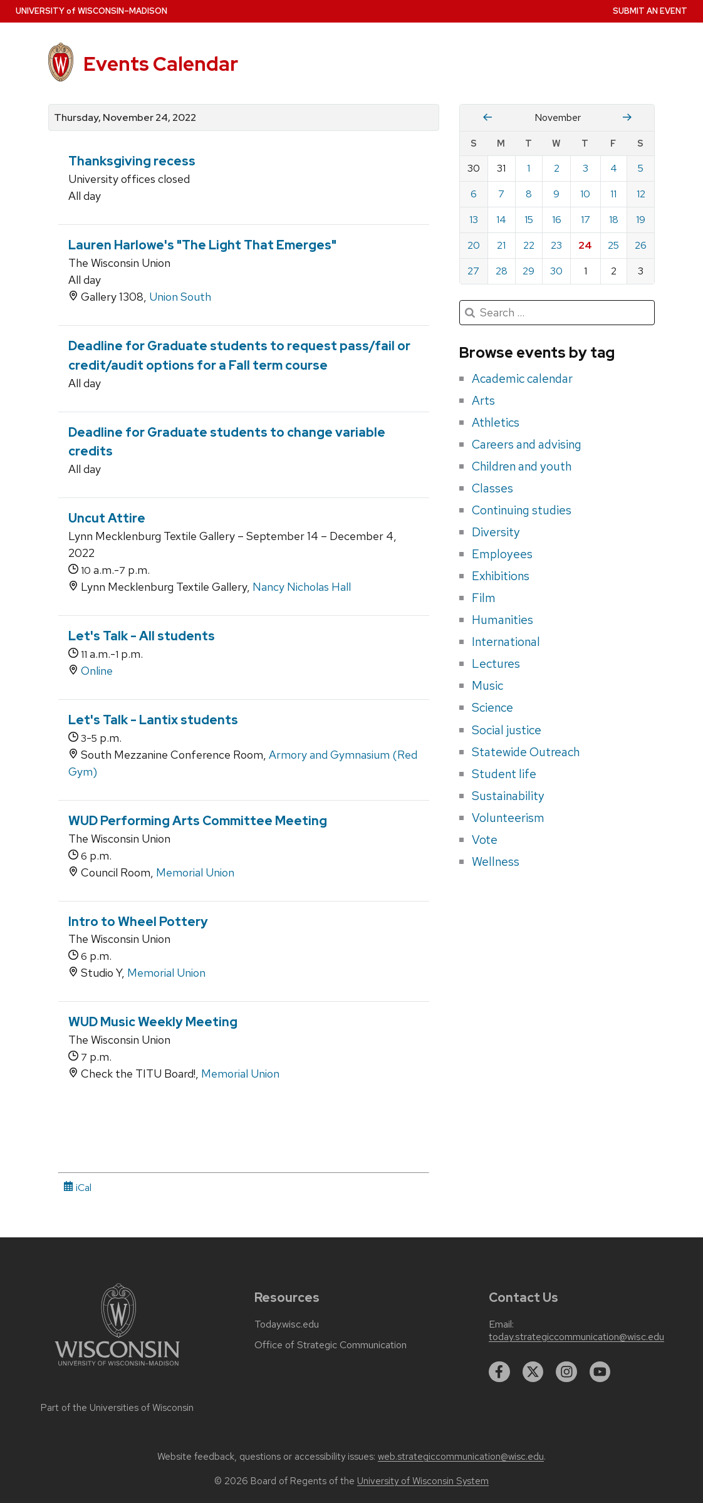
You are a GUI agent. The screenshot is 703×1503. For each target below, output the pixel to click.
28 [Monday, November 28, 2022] (502, 271)
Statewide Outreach (526, 752)
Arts (483, 400)
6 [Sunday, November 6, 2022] (474, 193)
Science (492, 707)
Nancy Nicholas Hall (302, 587)
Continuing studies (521, 510)
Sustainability (508, 796)
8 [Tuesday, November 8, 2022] (529, 193)
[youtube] (600, 1372)
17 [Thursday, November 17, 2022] (585, 219)
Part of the (117, 1408)
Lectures (496, 663)
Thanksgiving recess (131, 161)
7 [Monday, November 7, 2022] (501, 193)
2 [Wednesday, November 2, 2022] (557, 168)
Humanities (502, 619)
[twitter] (533, 1372)
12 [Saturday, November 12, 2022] (641, 193)
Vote (484, 839)
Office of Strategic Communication (330, 1345)
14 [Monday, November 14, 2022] (501, 219)
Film (484, 598)
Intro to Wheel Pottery (138, 921)
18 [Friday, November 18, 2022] (613, 219)
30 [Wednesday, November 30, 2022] (556, 271)
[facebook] (499, 1372)
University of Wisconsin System (423, 1481)
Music (487, 685)
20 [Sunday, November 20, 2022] (473, 245)
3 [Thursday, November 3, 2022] (585, 168)
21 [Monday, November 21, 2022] (501, 245)
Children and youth (521, 466)
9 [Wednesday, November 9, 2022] (556, 193)
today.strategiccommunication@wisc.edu (576, 1337)
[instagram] (566, 1372)
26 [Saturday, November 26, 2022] (641, 245)
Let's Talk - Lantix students (153, 720)
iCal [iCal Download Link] (77, 1187)
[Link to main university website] (117, 1368)
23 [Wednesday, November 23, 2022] (556, 245)
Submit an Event (650, 11)
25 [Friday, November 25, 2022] (613, 245)
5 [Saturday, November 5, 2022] (640, 168)
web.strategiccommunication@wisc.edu (461, 1456)
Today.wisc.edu (286, 1324)
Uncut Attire (106, 518)
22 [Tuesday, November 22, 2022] (528, 245)
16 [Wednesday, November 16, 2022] (556, 219)
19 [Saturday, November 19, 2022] (640, 219)
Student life (504, 774)
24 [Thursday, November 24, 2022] (585, 245)
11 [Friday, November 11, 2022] (613, 193)
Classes (492, 488)
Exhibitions (500, 576)
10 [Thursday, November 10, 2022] (585, 193)
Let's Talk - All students (141, 636)
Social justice (506, 730)
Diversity (496, 532)
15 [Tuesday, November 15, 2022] (528, 219)
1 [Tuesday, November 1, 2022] (528, 168)
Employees (502, 554)
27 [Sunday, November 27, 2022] (473, 271)
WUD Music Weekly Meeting (152, 1022)
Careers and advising (526, 444)
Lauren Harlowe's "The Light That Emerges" (202, 245)
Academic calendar (522, 378)
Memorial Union (195, 872)
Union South (180, 296)
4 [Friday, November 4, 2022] (613, 168)
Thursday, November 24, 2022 (125, 117)
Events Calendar (160, 63)
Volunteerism (508, 817)
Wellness (495, 861)
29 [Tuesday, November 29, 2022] (528, 271)
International (506, 641)
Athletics (495, 422)
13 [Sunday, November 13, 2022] (473, 219)
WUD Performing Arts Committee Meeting (197, 821)
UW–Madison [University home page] (91, 11)
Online (97, 670)
